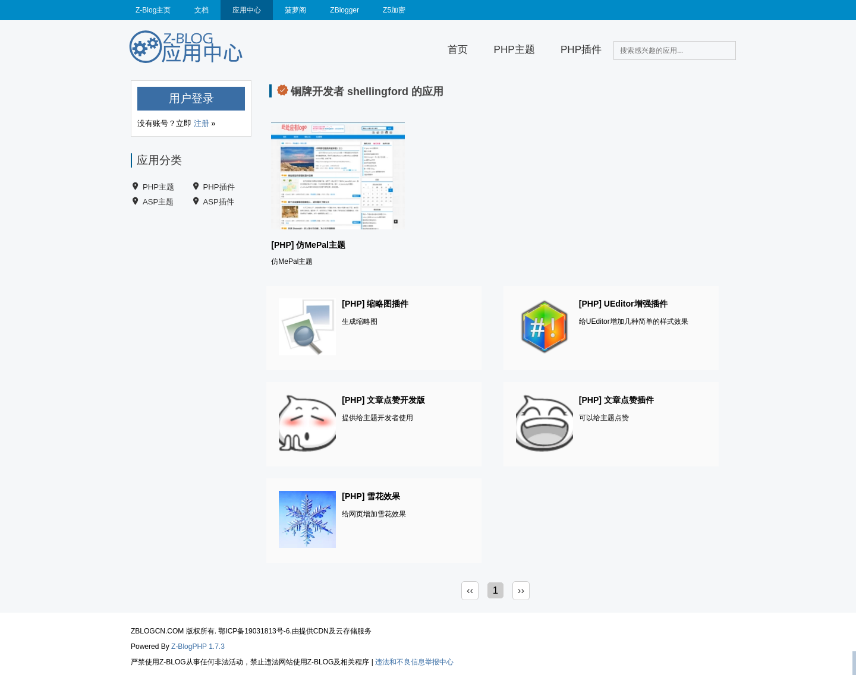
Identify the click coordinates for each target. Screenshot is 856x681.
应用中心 (246, 10)
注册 (201, 123)
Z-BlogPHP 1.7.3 (198, 646)
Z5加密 (394, 10)
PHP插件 (581, 49)
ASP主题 (158, 201)
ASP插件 (218, 201)
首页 (458, 49)
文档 (201, 10)
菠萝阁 (295, 10)
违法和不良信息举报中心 (414, 662)
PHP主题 (514, 49)
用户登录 (191, 98)
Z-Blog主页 (153, 10)
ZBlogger (344, 10)
